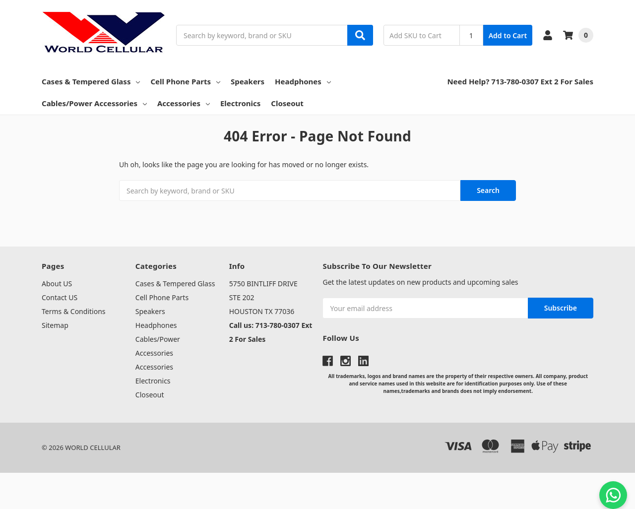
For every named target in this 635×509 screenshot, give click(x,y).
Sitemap (55, 325)
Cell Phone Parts (185, 81)
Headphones (303, 81)
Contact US (59, 297)
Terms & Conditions (74, 311)
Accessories (183, 103)
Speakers (247, 81)
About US (57, 283)
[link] (317, 491)
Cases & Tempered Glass (91, 81)
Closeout (287, 103)
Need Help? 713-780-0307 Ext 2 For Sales (520, 81)
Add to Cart (508, 35)
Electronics (240, 103)
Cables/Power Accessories (94, 103)
